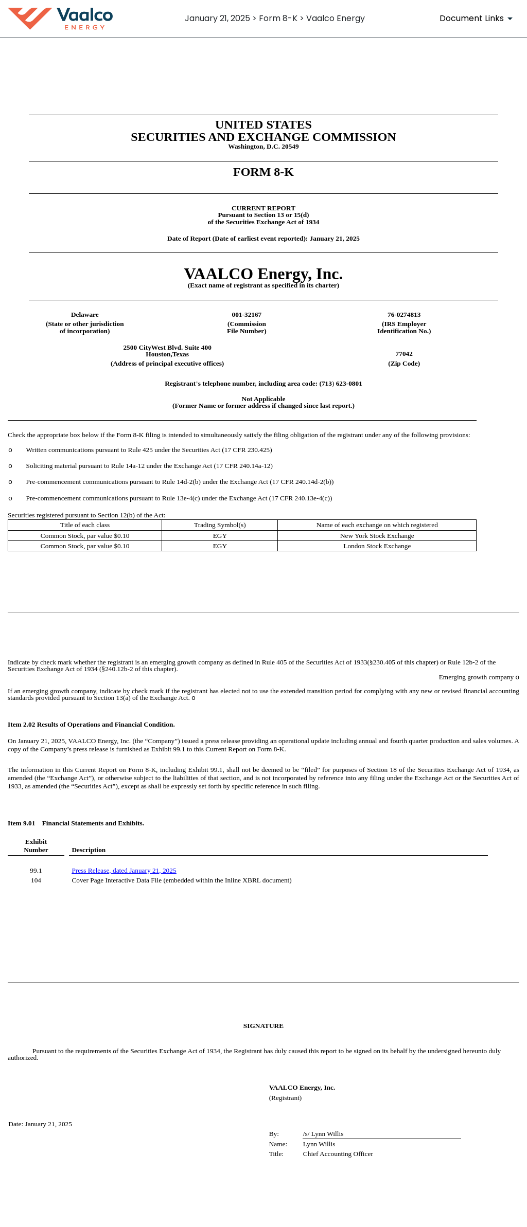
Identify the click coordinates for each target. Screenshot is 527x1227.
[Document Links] (477, 18)
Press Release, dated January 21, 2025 (124, 870)
